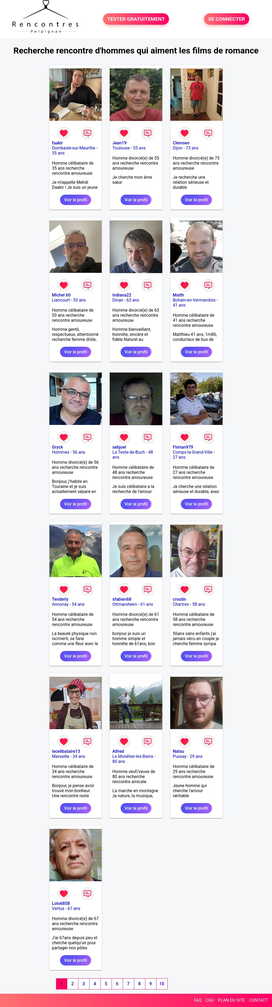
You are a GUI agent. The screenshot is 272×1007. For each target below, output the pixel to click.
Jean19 (119, 142)
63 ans (132, 300)
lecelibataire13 (66, 751)
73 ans (192, 148)
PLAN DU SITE (231, 1000)
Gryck (57, 447)
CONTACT (258, 1000)
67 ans (73, 908)
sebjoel (119, 447)
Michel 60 (61, 295)
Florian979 (183, 447)
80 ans (118, 761)
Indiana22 (121, 295)
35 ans (58, 153)
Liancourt (61, 300)
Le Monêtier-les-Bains (132, 756)
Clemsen (181, 142)
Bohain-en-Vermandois (194, 300)
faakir (57, 142)
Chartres (181, 604)
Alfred (118, 751)
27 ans (179, 457)
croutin (179, 599)
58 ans (198, 604)
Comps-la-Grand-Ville (193, 452)
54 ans (78, 604)
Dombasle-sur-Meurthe (73, 148)
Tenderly (60, 599)
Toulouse (121, 148)
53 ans (79, 300)
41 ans (179, 305)
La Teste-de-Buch (128, 452)
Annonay (60, 604)
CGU (210, 1000)
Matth (178, 295)
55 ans (139, 148)
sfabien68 (121, 599)
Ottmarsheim (124, 604)
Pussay (180, 756)
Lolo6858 (61, 903)
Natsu (178, 751)
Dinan (117, 300)
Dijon (177, 148)
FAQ (198, 1000)
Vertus (58, 908)
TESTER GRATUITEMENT (136, 19)
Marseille (60, 756)
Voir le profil (75, 199)
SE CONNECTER (226, 19)
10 (161, 983)
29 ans (196, 756)
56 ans (79, 452)
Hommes (60, 452)
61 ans (147, 604)
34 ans (79, 756)
